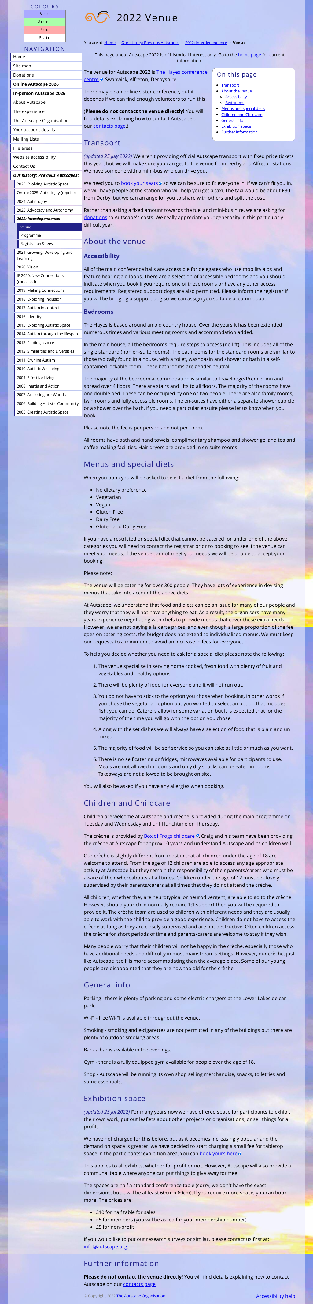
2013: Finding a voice (35, 342)
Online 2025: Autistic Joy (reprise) (46, 192)
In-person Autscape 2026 (39, 93)
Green (45, 21)
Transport (230, 85)
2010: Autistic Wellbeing (38, 368)
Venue (239, 42)
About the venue (236, 91)
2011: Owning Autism (36, 360)
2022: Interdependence (206, 42)
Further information (239, 132)
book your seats (139, 183)
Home (110, 42)
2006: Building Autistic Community (48, 403)
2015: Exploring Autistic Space (43, 325)
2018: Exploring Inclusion (39, 299)
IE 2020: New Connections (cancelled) (40, 278)
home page (249, 55)
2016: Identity (29, 316)
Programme (30, 235)
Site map (22, 66)
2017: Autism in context (38, 307)
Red (44, 29)
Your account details (34, 130)
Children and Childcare (241, 114)
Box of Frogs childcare (169, 836)
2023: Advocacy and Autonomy (45, 210)
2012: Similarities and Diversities (45, 351)
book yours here (219, 1153)
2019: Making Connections (40, 290)
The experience (29, 111)
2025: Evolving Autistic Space (42, 184)
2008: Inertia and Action (38, 386)
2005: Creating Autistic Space (42, 412)
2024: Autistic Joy (32, 201)
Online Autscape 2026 (36, 84)
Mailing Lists (26, 139)
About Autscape (29, 102)
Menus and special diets (243, 108)
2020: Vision (27, 267)
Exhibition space (236, 126)
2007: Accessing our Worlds (41, 394)
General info (232, 120)
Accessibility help (275, 1296)
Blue (44, 13)
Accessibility (236, 96)
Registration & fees (36, 243)
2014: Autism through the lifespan (47, 333)
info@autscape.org (105, 1246)
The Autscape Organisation (140, 1295)
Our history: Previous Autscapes (150, 42)
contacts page (109, 125)
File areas (23, 148)
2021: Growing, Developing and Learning (45, 255)
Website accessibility (34, 157)
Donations (23, 75)
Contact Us (24, 166)
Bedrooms (234, 102)
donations (95, 217)
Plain (45, 37)
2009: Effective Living (35, 377)
